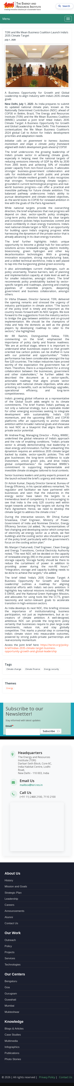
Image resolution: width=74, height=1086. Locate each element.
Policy (8, 946)
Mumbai (9, 1005)
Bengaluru (11, 981)
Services (10, 958)
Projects (9, 952)
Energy (9, 688)
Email (9, 725)
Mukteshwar (12, 1011)
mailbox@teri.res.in (31, 785)
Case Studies (13, 1034)
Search (64, 6)
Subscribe (49, 731)
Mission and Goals (16, 886)
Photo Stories (13, 1059)
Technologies (13, 964)
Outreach (10, 940)
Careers (9, 904)
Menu (6, 19)
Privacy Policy (47, 1077)
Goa (7, 987)
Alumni (9, 917)
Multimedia (11, 1040)
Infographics (12, 1047)
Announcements (14, 910)
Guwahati (10, 999)
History (9, 880)
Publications (12, 1053)
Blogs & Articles (14, 1028)
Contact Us (11, 923)
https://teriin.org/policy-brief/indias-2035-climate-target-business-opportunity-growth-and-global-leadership (37, 648)
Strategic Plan (13, 892)
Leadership (11, 898)
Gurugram (11, 993)
